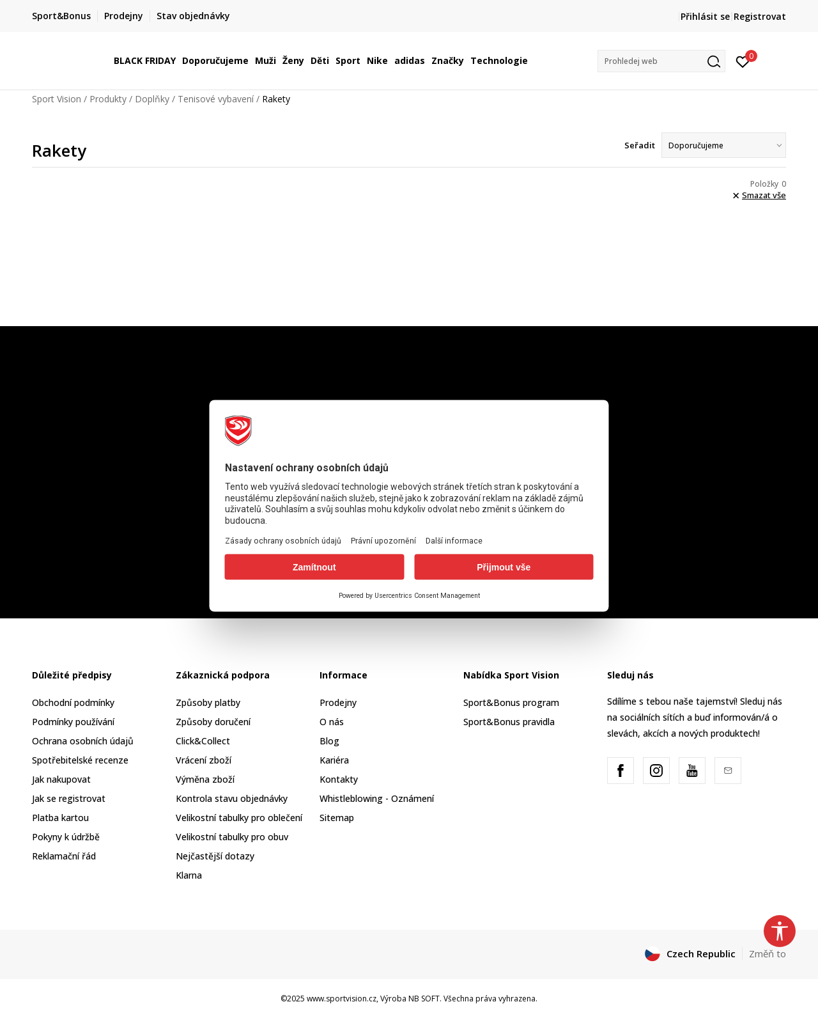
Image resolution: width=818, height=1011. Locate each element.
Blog (329, 741)
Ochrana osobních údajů (83, 741)
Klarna (189, 875)
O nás (332, 722)
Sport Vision (56, 99)
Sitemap (337, 817)
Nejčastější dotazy (215, 856)
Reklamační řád (64, 856)
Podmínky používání (73, 722)
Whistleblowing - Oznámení (377, 798)
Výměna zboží (205, 779)
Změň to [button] (767, 953)
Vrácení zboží (203, 760)
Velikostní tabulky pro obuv (232, 837)
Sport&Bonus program (511, 702)
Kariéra (334, 760)
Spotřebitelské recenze (80, 760)
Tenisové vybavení (216, 99)
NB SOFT (424, 998)
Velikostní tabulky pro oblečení (239, 817)
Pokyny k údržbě (66, 837)
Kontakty (339, 779)
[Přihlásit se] (743, 60)
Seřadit (639, 145)
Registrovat (760, 16)
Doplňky (152, 99)
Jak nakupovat (61, 779)
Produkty (108, 99)
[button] (661, 61)
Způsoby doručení (213, 722)
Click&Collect (203, 741)
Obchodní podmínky (73, 702)
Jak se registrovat (68, 798)
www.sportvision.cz (341, 998)
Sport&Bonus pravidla (509, 722)
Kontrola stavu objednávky (232, 798)
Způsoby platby (208, 702)
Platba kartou (60, 817)
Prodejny (338, 702)
